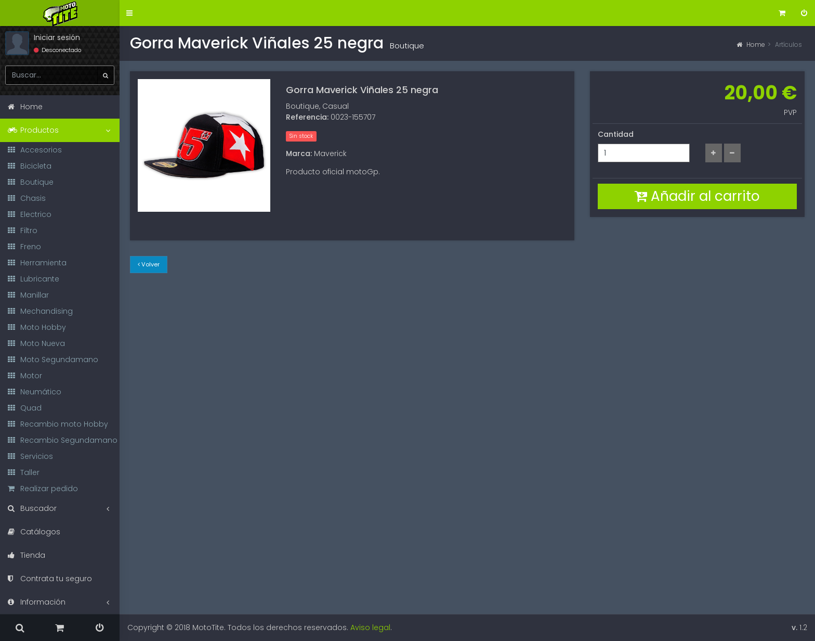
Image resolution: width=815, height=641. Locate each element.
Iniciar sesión (57, 37)
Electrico (29, 214)
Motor (25, 375)
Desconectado (57, 50)
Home (751, 44)
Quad (25, 408)
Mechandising (40, 311)
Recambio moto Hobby (58, 424)
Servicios (30, 456)
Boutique (31, 182)
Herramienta (37, 263)
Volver (149, 264)
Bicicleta (29, 166)
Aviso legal (370, 627)
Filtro (22, 230)
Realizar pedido (43, 488)
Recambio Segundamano (62, 440)
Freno (24, 246)
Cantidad (616, 134)
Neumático (34, 392)
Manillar (28, 295)
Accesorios (35, 150)
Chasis (27, 198)
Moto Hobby (37, 327)
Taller (24, 472)
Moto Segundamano (53, 359)
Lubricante (33, 279)
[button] (129, 13)
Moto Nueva (36, 343)
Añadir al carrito (697, 196)
